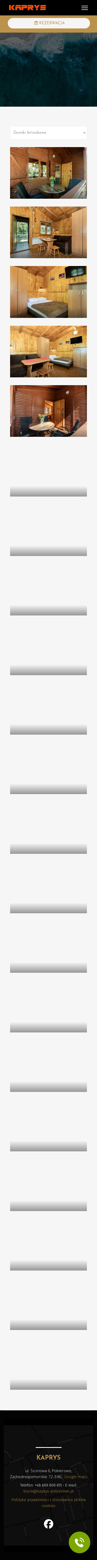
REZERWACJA (49, 23)
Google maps (75, 1476)
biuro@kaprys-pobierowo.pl (48, 1491)
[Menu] (84, 8)
